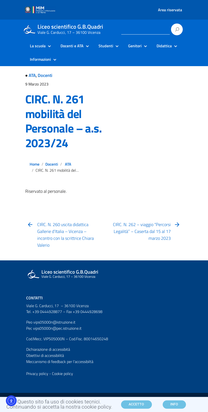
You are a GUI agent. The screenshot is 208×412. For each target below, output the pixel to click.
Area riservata (170, 10)
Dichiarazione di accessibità (48, 349)
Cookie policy (62, 373)
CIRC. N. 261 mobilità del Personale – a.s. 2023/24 (63, 121)
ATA (32, 75)
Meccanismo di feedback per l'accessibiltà (59, 361)
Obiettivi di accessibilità (45, 355)
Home (34, 164)
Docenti (45, 75)
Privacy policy (37, 373)
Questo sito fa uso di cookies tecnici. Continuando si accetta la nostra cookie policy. (59, 406)
